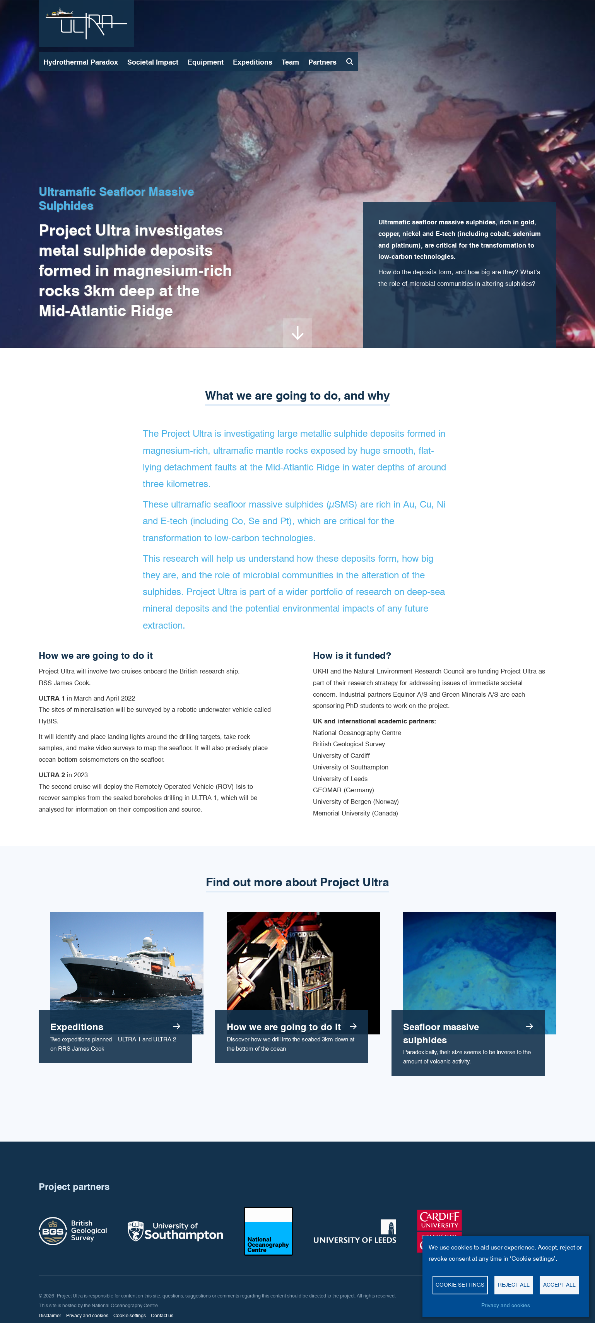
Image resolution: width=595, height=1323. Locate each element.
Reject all (514, 1285)
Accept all (559, 1285)
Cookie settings (460, 1285)
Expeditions (252, 62)
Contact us (162, 1315)
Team (290, 62)
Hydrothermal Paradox (80, 62)
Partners (322, 62)
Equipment (206, 62)
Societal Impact (152, 62)
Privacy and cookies (505, 1305)
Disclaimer (50, 1315)
